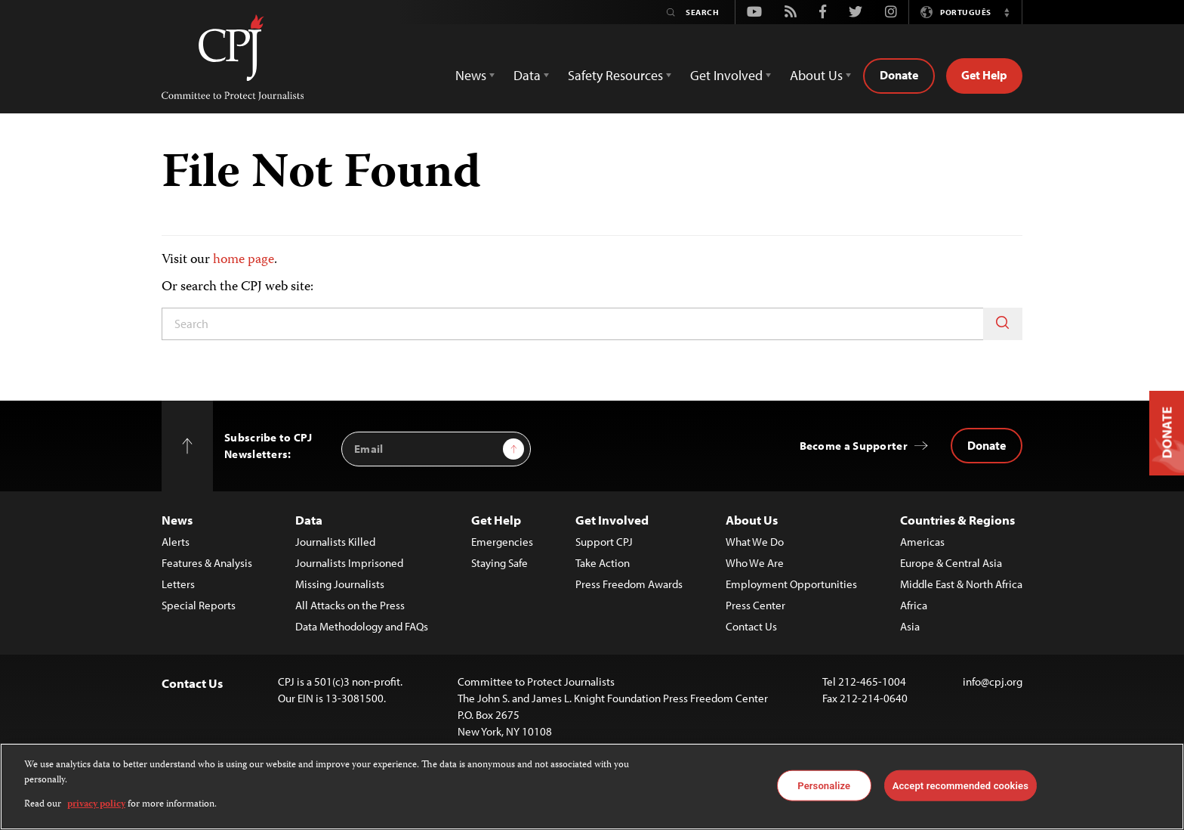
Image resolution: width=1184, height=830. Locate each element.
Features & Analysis (207, 563)
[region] (592, 786)
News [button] (470, 75)
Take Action (602, 563)
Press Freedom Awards (629, 584)
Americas (922, 541)
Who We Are (755, 563)
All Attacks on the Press (350, 605)
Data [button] (527, 75)
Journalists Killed (335, 541)
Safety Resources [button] (615, 75)
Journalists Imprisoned (349, 563)
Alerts (176, 541)
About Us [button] (816, 75)
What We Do (755, 541)
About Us (752, 520)
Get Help (984, 74)
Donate (899, 74)
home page (243, 260)
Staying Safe (499, 563)
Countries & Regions (957, 520)
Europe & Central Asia (951, 563)
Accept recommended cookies (960, 785)
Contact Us (751, 626)
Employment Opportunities (791, 584)
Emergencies (502, 541)
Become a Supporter (854, 445)
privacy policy (96, 805)
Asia (910, 626)
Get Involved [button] (726, 75)
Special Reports (199, 605)
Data (308, 520)
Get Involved (612, 520)
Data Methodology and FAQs (361, 626)
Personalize (823, 785)
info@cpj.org (992, 681)
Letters (178, 584)
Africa (913, 605)
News (177, 520)
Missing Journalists (339, 584)
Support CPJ (604, 541)
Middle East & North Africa (961, 584)
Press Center (755, 605)
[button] (1006, 12)
